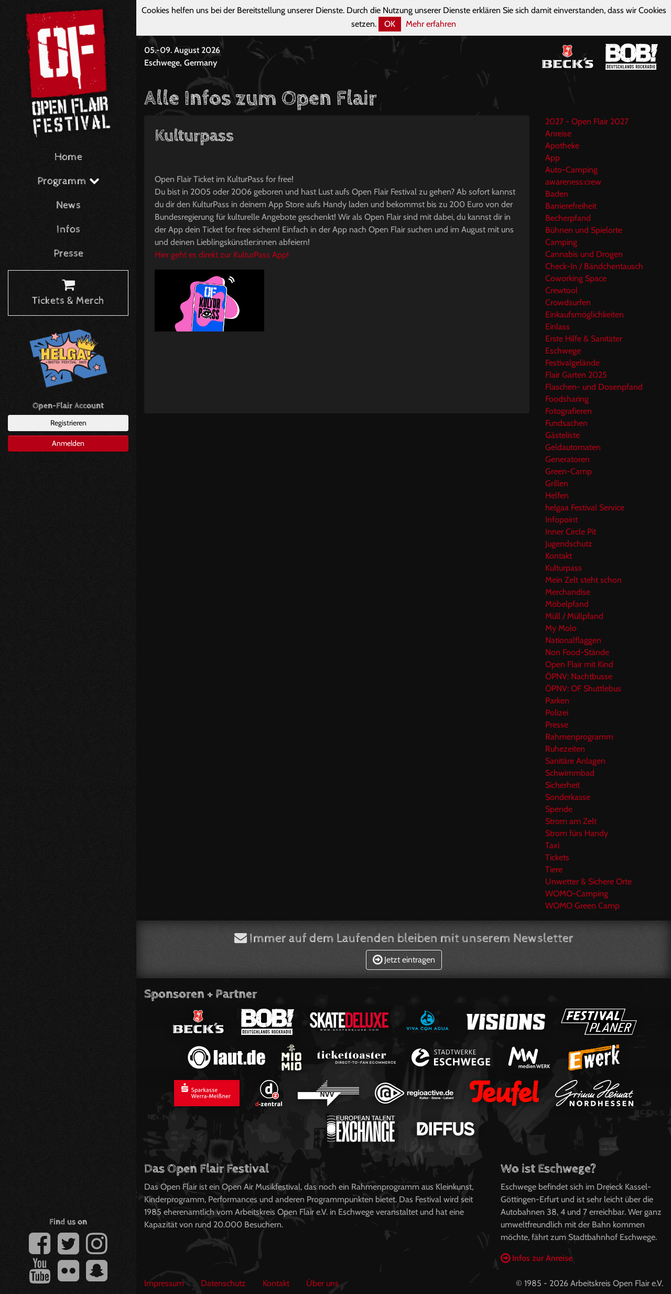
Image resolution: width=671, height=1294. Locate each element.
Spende (558, 809)
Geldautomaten (573, 447)
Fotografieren (568, 411)
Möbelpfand (567, 604)
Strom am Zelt (571, 821)
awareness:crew (573, 182)
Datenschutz (223, 1283)
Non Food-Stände (577, 652)
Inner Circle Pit (570, 532)
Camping (561, 242)
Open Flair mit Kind (579, 664)
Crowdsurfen (568, 302)
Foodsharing (567, 399)
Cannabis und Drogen (584, 254)
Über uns (322, 1283)
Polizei (556, 713)
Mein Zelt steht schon (583, 580)
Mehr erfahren (431, 24)
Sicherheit (562, 785)
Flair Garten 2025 (576, 375)
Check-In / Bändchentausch (594, 266)
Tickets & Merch (68, 293)
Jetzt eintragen (404, 960)
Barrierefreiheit (571, 206)
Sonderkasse (567, 797)
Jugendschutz (568, 544)
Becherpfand (568, 218)
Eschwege (563, 351)
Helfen (557, 495)
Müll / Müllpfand (574, 616)
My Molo (561, 628)
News (68, 205)
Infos (68, 229)
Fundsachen (566, 423)
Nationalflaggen (573, 640)
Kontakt (558, 556)
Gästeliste (562, 435)
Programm (68, 181)
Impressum (164, 1283)
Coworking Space (576, 278)
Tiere (553, 869)
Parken (557, 700)
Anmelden (68, 443)
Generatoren (567, 459)
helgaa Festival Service (584, 507)
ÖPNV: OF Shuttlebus (583, 688)
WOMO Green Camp (582, 906)
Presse (68, 254)
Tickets (557, 857)
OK (389, 24)
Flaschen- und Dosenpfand (594, 387)
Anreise (558, 133)
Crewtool (561, 290)
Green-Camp (568, 471)
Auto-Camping (571, 170)
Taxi (552, 845)
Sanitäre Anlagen (575, 761)
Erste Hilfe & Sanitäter (583, 339)
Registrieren (68, 422)
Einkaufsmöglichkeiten (584, 314)
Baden (556, 194)
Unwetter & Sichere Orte (588, 881)
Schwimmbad (569, 773)
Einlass (557, 326)
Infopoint (561, 520)
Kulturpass (563, 568)
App (552, 158)
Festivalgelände (572, 363)
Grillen (556, 483)
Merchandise (567, 592)
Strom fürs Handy (576, 833)
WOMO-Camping (576, 894)
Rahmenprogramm (579, 737)
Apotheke (562, 146)
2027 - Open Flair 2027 (587, 121)
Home (68, 157)
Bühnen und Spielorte (583, 230)
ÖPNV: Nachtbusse (578, 676)
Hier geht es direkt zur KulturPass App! (222, 255)
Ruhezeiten (565, 749)
